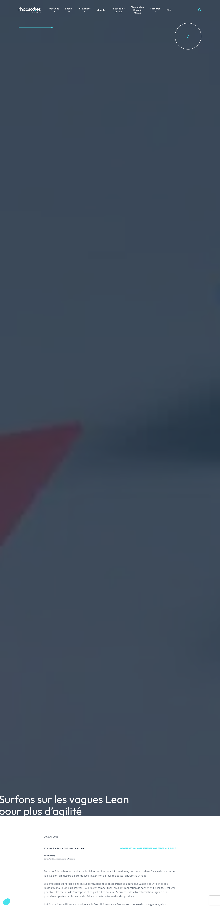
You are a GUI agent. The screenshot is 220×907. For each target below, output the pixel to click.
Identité (101, 9)
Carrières (155, 8)
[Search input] (190, 10)
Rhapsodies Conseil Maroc (137, 9)
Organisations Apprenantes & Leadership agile (148, 848)
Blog (169, 9)
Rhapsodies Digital (118, 10)
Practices (53, 8)
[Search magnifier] (199, 9)
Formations (84, 8)
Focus (68, 8)
